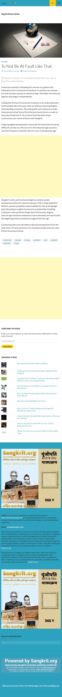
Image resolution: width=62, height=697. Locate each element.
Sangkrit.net (6, 548)
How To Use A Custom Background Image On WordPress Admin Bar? (35, 409)
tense (16, 243)
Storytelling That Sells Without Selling (32, 363)
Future (4, 62)
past (45, 240)
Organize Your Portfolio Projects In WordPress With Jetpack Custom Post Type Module (38, 379)
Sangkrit (7, 243)
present (54, 240)
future (27, 240)
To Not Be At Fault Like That (26, 66)
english (18, 240)
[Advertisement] (31, 166)
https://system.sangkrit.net (11, 518)
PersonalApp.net (51, 685)
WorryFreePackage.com (30, 685)
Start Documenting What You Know (31, 401)
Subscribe (7, 347)
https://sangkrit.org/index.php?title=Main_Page (16, 675)
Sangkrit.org (32, 562)
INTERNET (37, 240)
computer (7, 240)
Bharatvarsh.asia (10, 685)
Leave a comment (30, 71)
